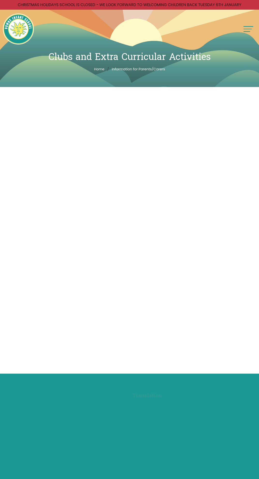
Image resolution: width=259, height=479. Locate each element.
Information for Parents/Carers (138, 69)
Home (99, 69)
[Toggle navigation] (248, 29)
